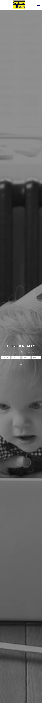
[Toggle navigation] (38, 5)
